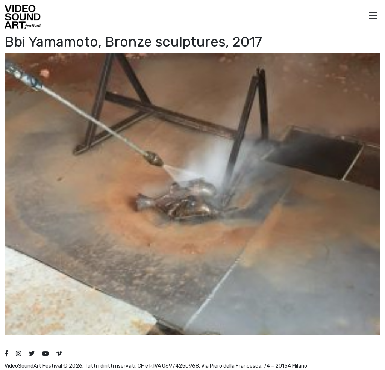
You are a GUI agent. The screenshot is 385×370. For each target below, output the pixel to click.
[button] (373, 17)
